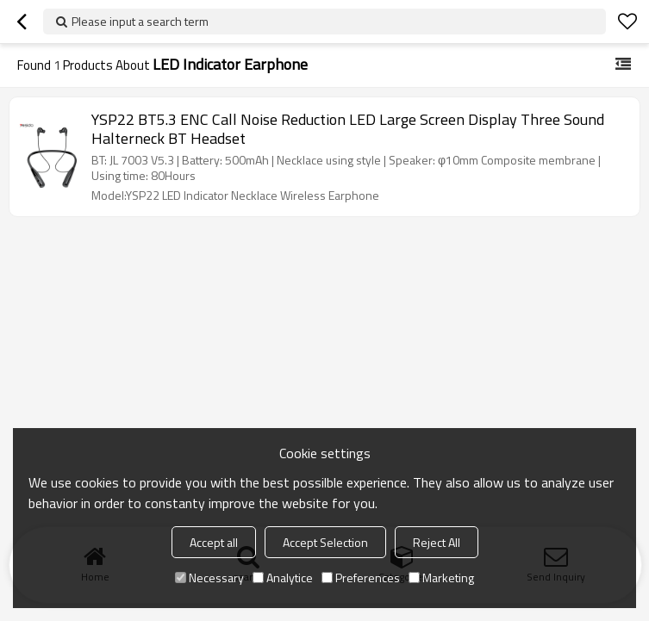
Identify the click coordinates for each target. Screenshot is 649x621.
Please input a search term (140, 21)
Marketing (441, 577)
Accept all (214, 542)
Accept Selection (325, 542)
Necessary (209, 577)
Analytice (283, 577)
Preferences (360, 577)
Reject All (436, 542)
